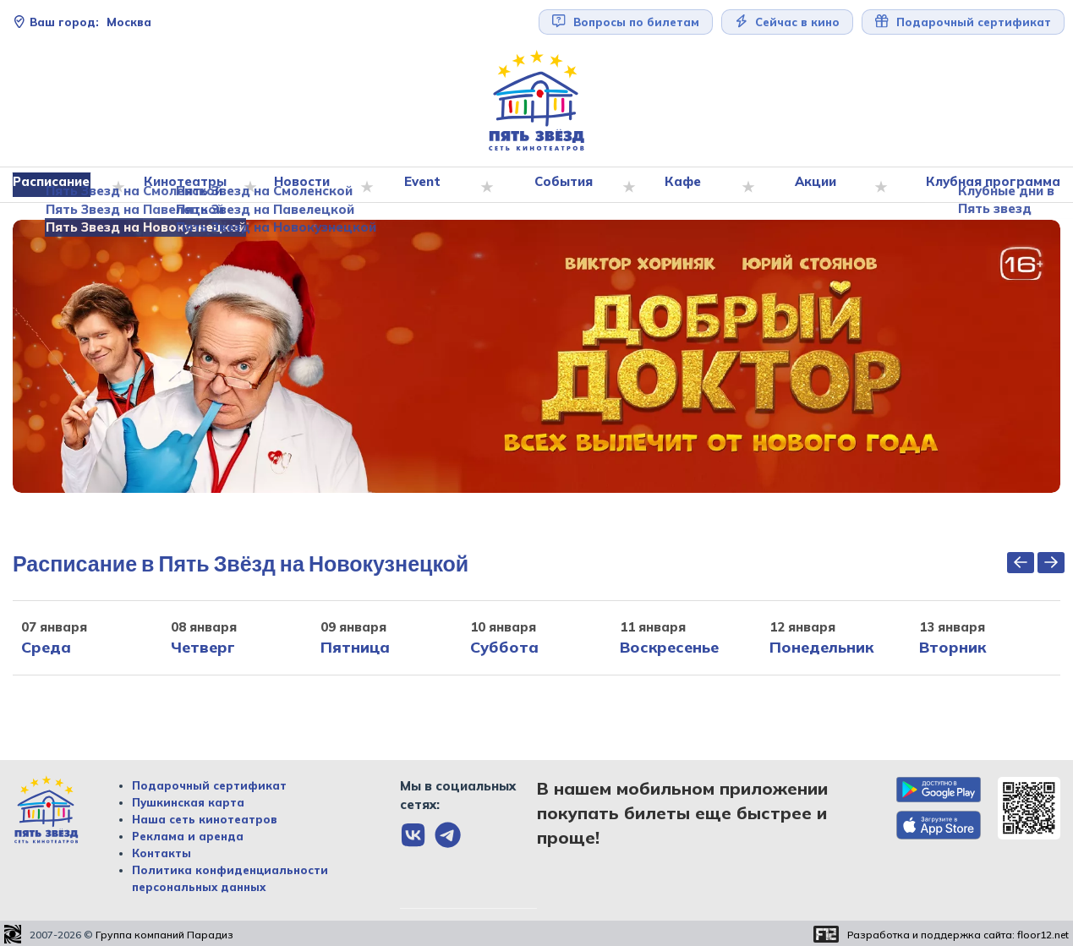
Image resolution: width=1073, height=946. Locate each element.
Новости (307, 185)
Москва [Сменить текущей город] (82, 22)
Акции (817, 185)
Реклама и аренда (188, 837)
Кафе (685, 185)
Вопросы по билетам (625, 21)
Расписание (58, 185)
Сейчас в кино (787, 21)
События (567, 185)
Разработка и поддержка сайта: (958, 934)
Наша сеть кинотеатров (204, 820)
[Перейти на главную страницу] (537, 101)
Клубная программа (989, 185)
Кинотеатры (190, 185)
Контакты (161, 854)
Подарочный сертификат (963, 21)
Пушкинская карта (188, 803)
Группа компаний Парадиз (164, 934)
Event (427, 185)
